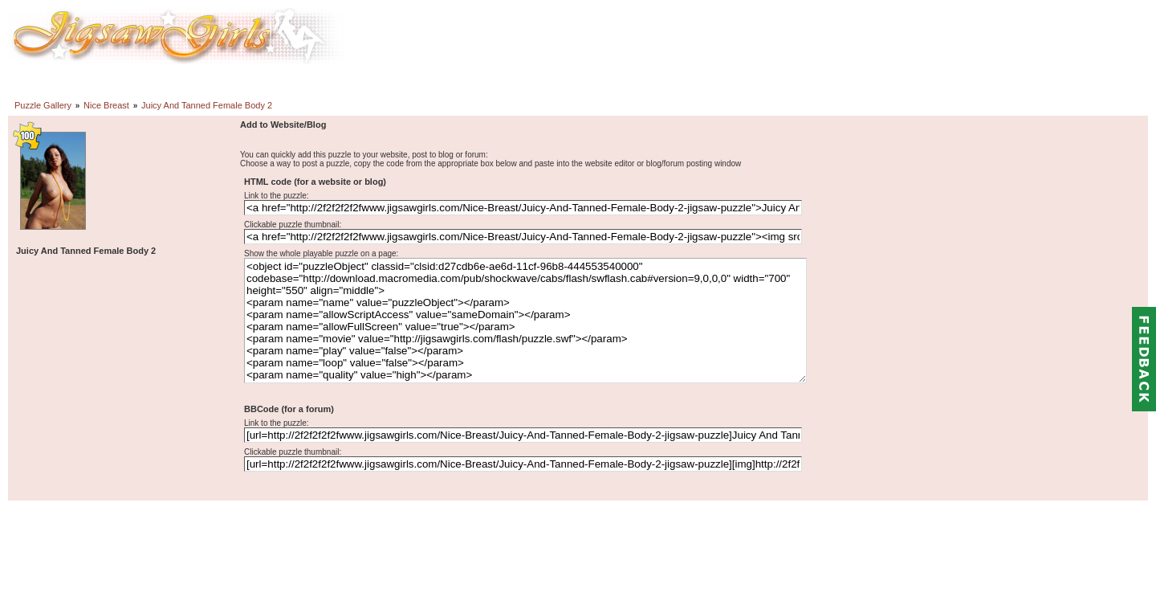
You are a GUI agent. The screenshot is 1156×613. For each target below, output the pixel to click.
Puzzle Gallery (42, 105)
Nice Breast (106, 105)
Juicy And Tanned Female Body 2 (206, 105)
